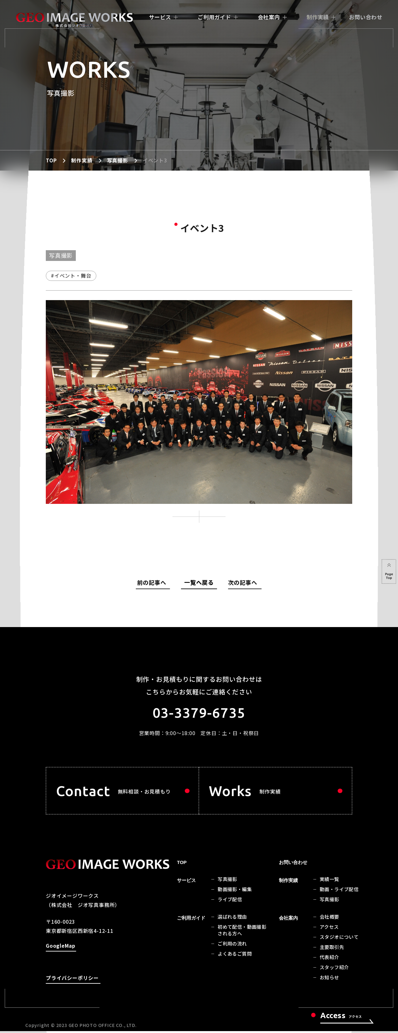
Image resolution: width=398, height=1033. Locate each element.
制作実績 (318, 17)
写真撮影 (117, 160)
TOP (51, 160)
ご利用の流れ (232, 946)
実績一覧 (329, 881)
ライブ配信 (230, 901)
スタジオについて (339, 939)
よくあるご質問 (235, 956)
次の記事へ (242, 583)
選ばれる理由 (232, 919)
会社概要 (329, 919)
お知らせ (329, 979)
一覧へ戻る (199, 582)
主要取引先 (332, 949)
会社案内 (269, 17)
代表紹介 (329, 959)
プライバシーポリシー (72, 981)
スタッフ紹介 (334, 969)
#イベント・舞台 (71, 275)
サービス (160, 17)
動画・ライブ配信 (339, 891)
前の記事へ (154, 583)
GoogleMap (60, 949)
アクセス (329, 929)
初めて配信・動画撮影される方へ (242, 932)
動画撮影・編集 (235, 891)
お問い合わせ (365, 17)
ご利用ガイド (214, 17)
